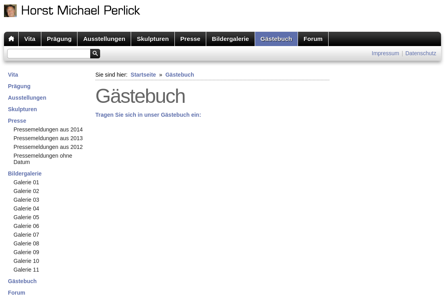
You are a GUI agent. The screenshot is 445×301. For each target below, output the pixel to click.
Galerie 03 (26, 200)
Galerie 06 (26, 226)
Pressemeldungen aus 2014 (48, 129)
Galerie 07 (26, 235)
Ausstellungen (104, 38)
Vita (29, 38)
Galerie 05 (26, 217)
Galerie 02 (26, 191)
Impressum (385, 53)
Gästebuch (276, 38)
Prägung (59, 38)
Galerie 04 (26, 208)
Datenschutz (420, 53)
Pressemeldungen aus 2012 (48, 147)
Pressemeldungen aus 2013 (48, 138)
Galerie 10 (26, 261)
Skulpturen (152, 38)
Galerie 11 (26, 269)
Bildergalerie (230, 38)
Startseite (143, 74)
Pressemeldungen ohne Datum (43, 158)
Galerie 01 (26, 182)
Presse (190, 38)
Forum (313, 38)
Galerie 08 (26, 243)
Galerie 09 (26, 252)
